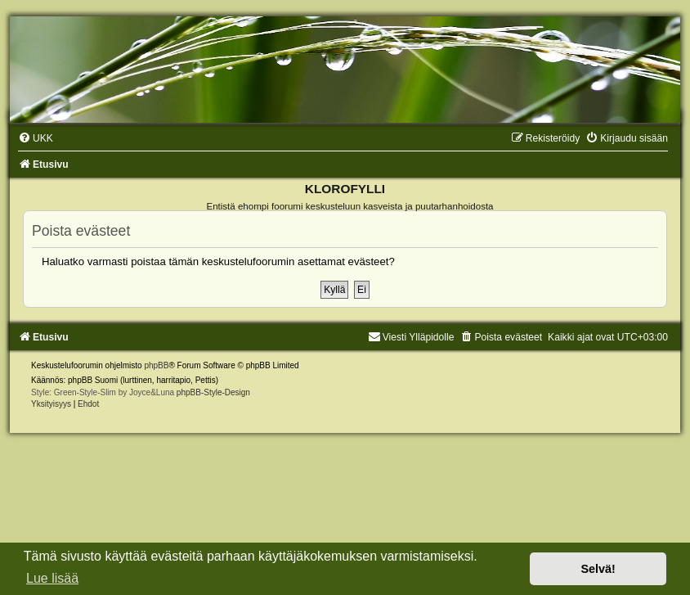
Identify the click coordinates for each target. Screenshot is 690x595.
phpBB (156, 365)
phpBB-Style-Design (213, 392)
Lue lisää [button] (52, 578)
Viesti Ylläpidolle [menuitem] (411, 337)
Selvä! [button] (597, 568)
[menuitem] (35, 138)
